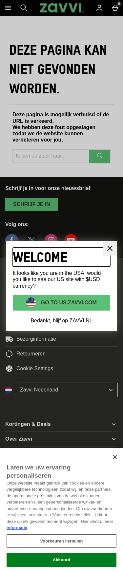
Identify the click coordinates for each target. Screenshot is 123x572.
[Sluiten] (115, 457)
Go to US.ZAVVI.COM (68, 302)
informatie (17, 527)
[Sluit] (110, 248)
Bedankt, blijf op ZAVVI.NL (61, 320)
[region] (61, 510)
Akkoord (62, 559)
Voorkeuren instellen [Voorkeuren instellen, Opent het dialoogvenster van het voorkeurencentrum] (61, 541)
